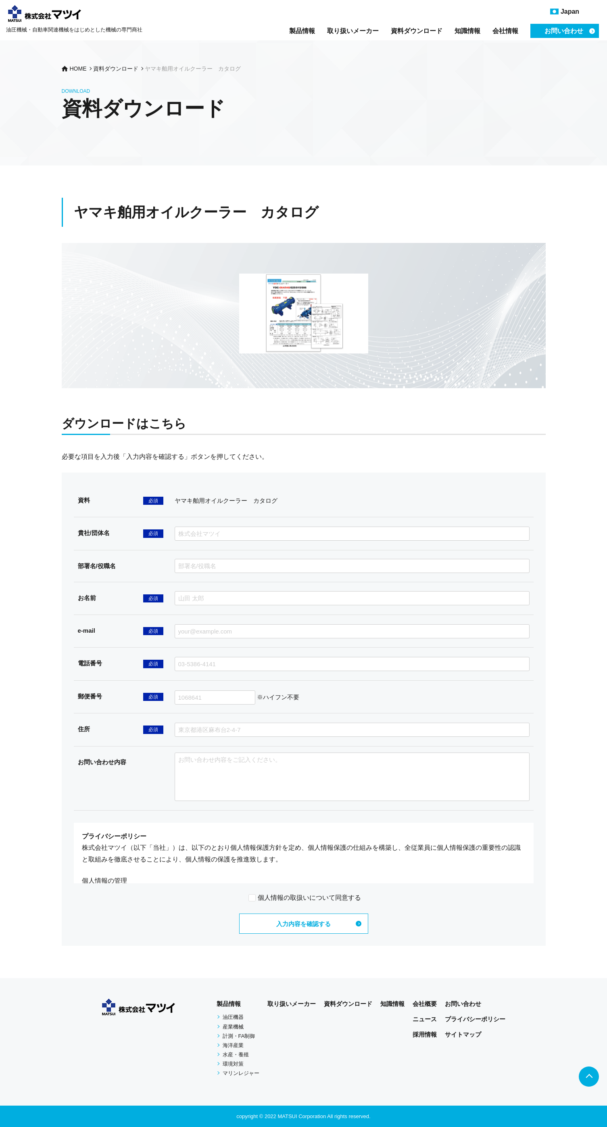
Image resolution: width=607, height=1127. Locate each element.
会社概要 (425, 1003)
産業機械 (233, 1027)
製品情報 (302, 30)
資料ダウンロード (416, 30)
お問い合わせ (463, 1003)
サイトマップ (463, 1034)
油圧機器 (233, 1017)
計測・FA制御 (239, 1036)
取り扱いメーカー (353, 30)
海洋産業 (233, 1045)
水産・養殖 (236, 1055)
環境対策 (233, 1064)
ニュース (425, 1019)
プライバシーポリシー (475, 1019)
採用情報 (425, 1034)
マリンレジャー (241, 1073)
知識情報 (467, 30)
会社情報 (505, 30)
